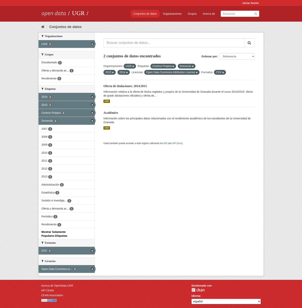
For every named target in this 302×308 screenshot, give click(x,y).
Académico (110, 112)
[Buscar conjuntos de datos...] (174, 42)
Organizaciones (172, 13)
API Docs (177, 143)
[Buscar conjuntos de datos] (240, 14)
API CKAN (47, 290)
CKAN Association (52, 295)
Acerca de (209, 13)
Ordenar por (209, 56)
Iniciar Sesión (250, 3)
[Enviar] (255, 13)
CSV (107, 101)
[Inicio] (42, 27)
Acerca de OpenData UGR (57, 285)
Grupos (192, 13)
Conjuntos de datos (145, 13)
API (165, 143)
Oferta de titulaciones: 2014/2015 (125, 86)
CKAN (198, 290)
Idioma (195, 295)
